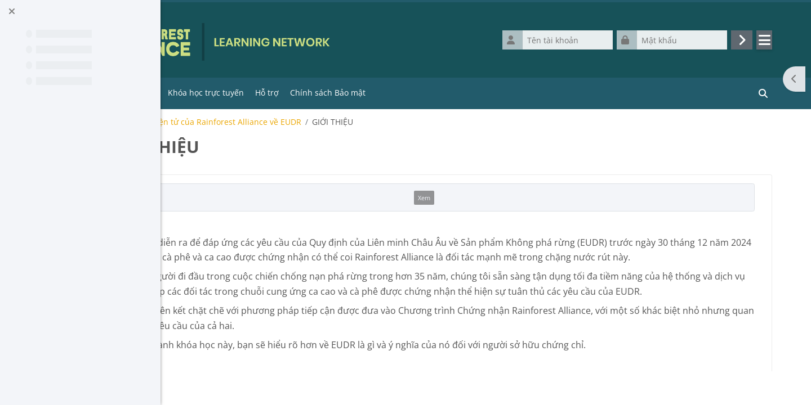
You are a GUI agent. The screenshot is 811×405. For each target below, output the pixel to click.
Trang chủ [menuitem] (218, 92)
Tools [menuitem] (258, 92)
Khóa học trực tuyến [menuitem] (325, 92)
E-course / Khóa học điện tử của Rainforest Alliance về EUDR (306, 122)
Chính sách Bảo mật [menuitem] (446, 92)
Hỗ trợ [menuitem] (386, 92)
